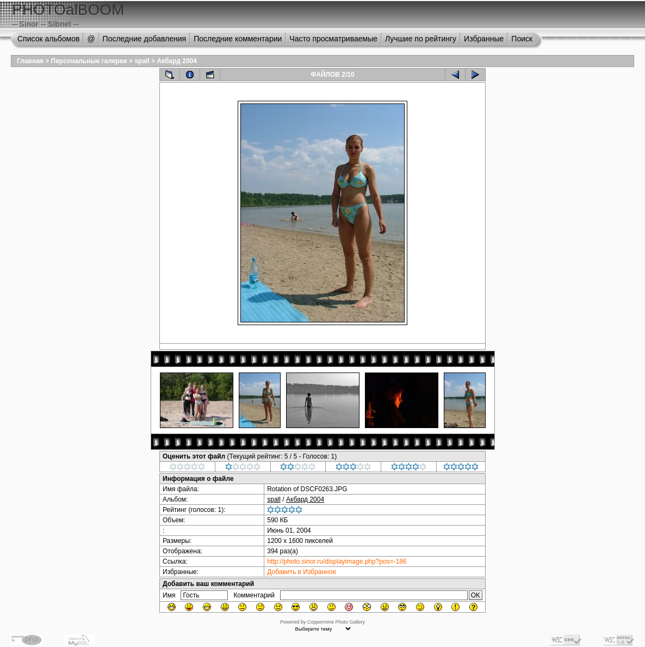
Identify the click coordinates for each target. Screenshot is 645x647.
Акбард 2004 (176, 61)
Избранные (484, 38)
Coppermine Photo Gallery (336, 622)
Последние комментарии (238, 38)
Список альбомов (48, 38)
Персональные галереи (89, 61)
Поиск (521, 38)
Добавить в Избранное (301, 572)
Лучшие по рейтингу (420, 38)
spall (141, 61)
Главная (30, 61)
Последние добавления (145, 38)
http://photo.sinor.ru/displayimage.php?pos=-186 (337, 561)
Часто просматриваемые (333, 38)
